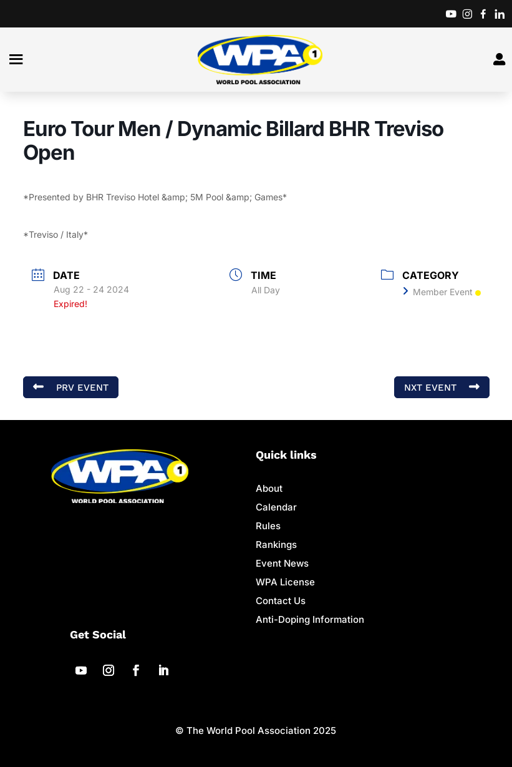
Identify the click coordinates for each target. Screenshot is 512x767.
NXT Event (442, 387)
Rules (268, 526)
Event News (282, 563)
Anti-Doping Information (310, 619)
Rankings (276, 544)
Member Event (442, 291)
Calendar (276, 507)
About (269, 488)
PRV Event (71, 387)
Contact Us (281, 601)
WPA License (285, 582)
